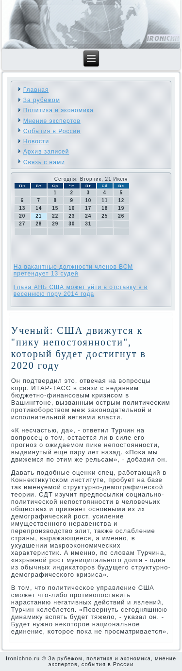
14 (38, 208)
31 (88, 223)
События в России (52, 131)
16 (71, 208)
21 (38, 216)
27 (22, 223)
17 (88, 208)
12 (121, 200)
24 (88, 216)
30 (71, 223)
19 (121, 208)
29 (55, 223)
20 (22, 216)
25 (104, 216)
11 (104, 200)
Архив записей (46, 151)
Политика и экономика (58, 110)
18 (104, 208)
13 (22, 208)
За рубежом (41, 100)
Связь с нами (44, 162)
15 (55, 208)
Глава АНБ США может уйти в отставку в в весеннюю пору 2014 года (81, 290)
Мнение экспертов (52, 121)
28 (38, 223)
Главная (36, 89)
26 (121, 216)
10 (88, 200)
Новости (36, 141)
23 (71, 216)
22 (55, 216)
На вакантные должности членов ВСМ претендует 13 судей (73, 270)
